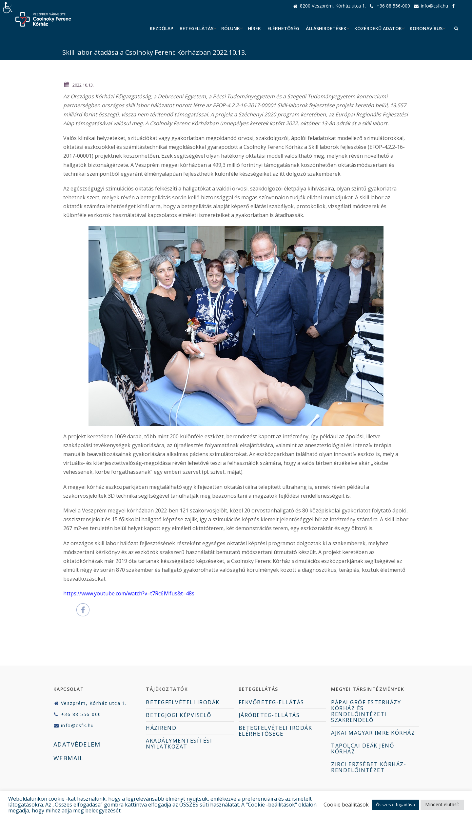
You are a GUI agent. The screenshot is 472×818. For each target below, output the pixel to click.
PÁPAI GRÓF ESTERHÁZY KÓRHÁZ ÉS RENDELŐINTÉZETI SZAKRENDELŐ (366, 711)
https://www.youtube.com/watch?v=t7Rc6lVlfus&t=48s (128, 593)
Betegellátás (196, 28)
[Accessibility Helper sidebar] (8, 8)
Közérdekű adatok (378, 28)
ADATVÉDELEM (77, 744)
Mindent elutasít (442, 804)
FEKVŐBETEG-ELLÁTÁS (271, 702)
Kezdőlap (161, 28)
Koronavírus (426, 28)
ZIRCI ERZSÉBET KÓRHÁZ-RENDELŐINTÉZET (368, 767)
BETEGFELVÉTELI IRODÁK (183, 702)
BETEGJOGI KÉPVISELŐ (178, 715)
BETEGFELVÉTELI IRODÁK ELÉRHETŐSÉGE (275, 730)
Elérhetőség (283, 28)
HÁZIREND (161, 727)
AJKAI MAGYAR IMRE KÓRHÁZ (373, 732)
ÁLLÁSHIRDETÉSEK (326, 28)
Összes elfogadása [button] (395, 805)
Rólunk (230, 28)
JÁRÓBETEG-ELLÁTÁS (269, 715)
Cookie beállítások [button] (346, 805)
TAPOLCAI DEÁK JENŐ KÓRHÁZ (362, 748)
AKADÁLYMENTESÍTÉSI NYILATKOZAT (179, 743)
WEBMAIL (68, 758)
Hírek (254, 28)
